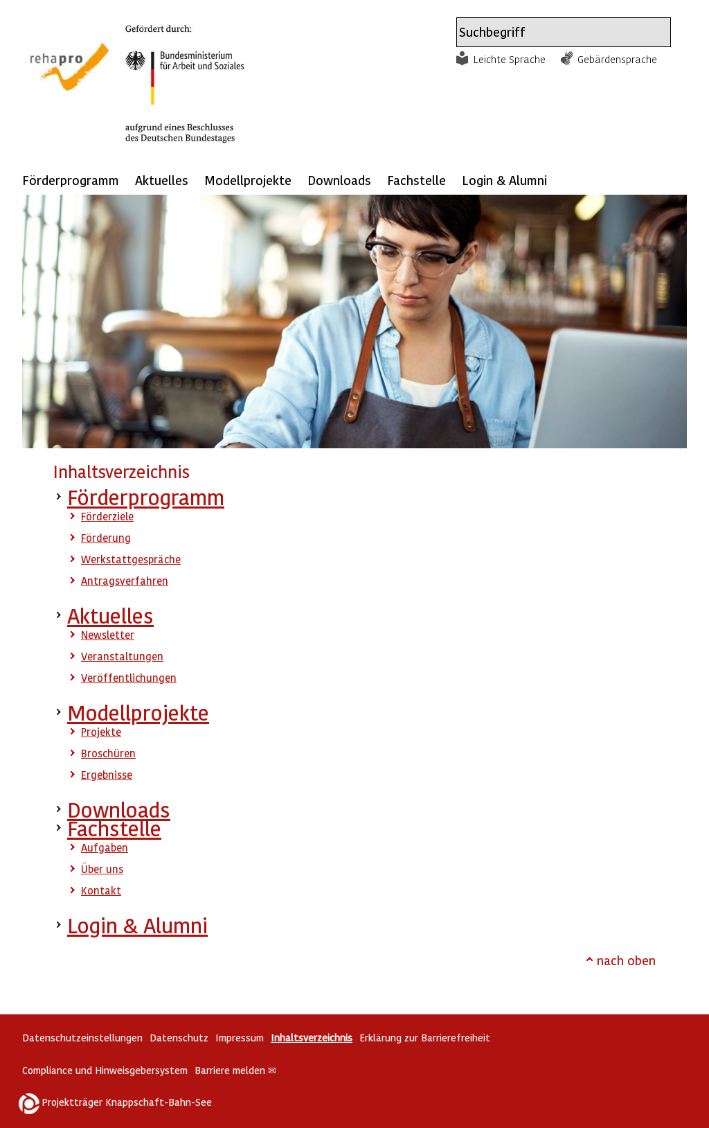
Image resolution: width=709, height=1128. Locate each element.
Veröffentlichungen (129, 677)
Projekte (101, 731)
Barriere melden (235, 1070)
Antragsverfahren (124, 580)
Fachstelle (416, 180)
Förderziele (107, 516)
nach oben (626, 960)
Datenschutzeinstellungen (82, 1037)
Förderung (106, 537)
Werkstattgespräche (131, 559)
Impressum (239, 1037)
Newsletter (107, 634)
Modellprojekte (247, 180)
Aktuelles (161, 180)
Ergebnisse (106, 774)
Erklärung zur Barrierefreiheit (424, 1037)
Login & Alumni (504, 180)
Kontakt (101, 890)
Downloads (339, 180)
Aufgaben (104, 847)
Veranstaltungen (122, 656)
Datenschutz (179, 1037)
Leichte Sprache (510, 59)
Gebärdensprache (617, 59)
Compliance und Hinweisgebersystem (105, 1070)
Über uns (102, 869)
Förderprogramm (70, 180)
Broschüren (108, 753)
